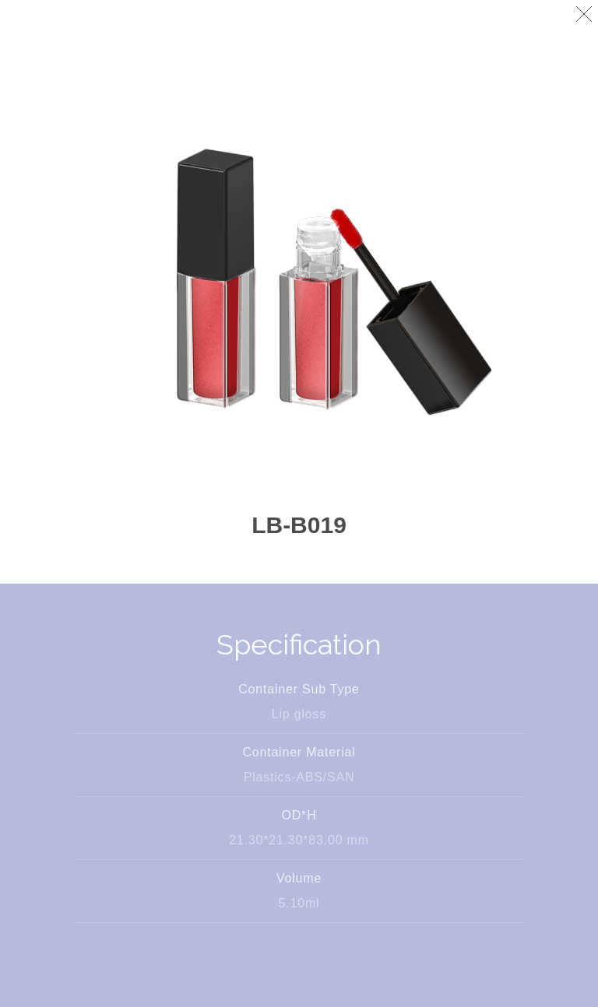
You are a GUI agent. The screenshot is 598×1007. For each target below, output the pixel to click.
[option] (299, 280)
